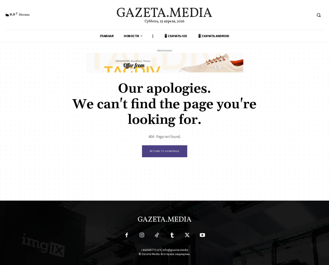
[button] (318, 15)
